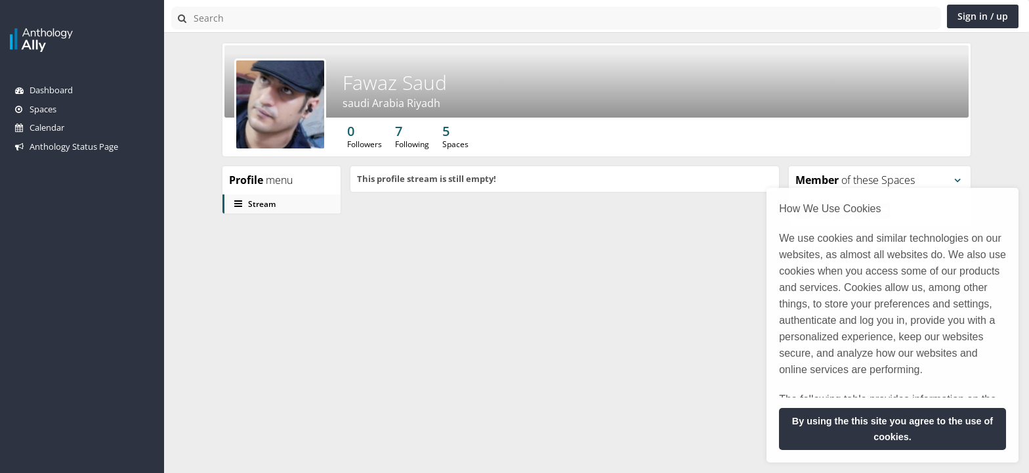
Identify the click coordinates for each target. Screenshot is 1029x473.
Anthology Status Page (66, 146)
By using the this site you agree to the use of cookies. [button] (892, 429)
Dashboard (44, 90)
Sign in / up (982, 16)
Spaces (35, 109)
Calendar (39, 127)
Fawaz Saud (395, 82)
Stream (255, 204)
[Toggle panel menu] (957, 181)
